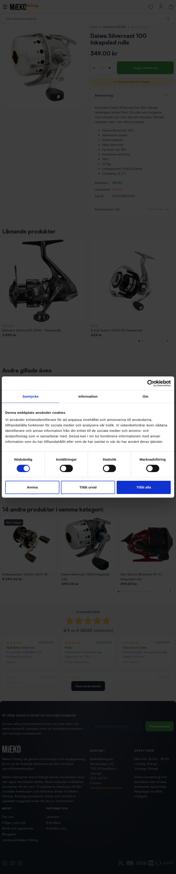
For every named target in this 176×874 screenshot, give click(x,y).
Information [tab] (88, 396)
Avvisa (32, 487)
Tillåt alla (143, 487)
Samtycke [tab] (30, 396)
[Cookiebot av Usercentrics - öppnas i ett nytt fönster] (151, 383)
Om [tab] (145, 396)
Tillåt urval (88, 487)
